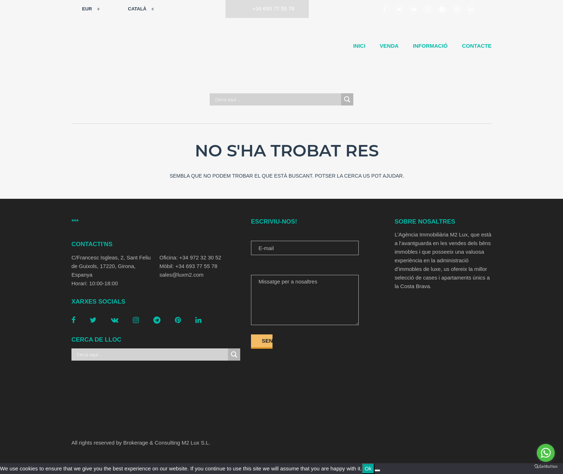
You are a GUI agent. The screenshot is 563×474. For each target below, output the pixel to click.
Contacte (477, 46)
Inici (359, 46)
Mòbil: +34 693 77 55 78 (188, 266)
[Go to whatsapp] (546, 453)
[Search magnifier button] (347, 99)
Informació (430, 46)
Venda (389, 46)
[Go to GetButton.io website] (545, 466)
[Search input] (277, 99)
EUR (82, 9)
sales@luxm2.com (181, 275)
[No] (377, 470)
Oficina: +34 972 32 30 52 (190, 257)
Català (132, 9)
